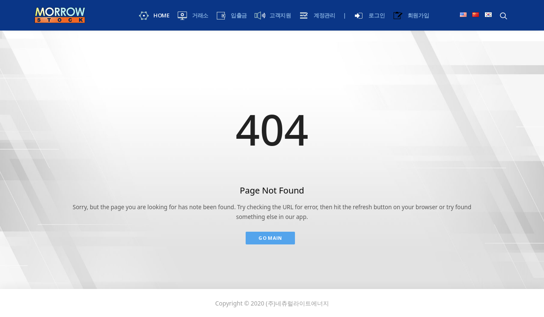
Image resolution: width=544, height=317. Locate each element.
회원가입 (411, 15)
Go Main (270, 238)
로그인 (369, 15)
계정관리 (317, 15)
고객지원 (273, 15)
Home (154, 15)
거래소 (192, 15)
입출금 (231, 15)
